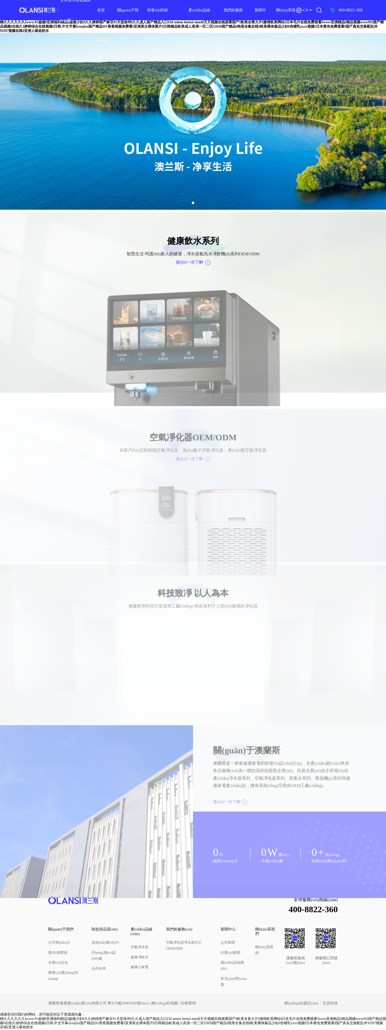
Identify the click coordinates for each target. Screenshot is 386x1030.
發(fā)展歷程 (57, 953)
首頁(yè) (101, 20)
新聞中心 (260, 20)
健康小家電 (139, 968)
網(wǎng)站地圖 (164, 1003)
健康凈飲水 (139, 958)
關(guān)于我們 (128, 20)
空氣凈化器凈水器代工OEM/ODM (184, 946)
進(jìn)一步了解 (193, 262)
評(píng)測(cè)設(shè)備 (104, 956)
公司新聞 (228, 943)
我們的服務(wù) (233, 20)
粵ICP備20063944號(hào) (128, 1003)
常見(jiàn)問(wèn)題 (234, 982)
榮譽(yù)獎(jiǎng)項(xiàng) (63, 976)
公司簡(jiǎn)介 (59, 943)
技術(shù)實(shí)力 (105, 943)
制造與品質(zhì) (105, 929)
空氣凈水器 (139, 947)
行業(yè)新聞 (230, 953)
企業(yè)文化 (58, 963)
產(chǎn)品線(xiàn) (199, 20)
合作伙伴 (99, 969)
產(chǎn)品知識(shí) (232, 966)
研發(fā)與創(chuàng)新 (157, 20)
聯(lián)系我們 (286, 20)
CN (302, 10)
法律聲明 (188, 1003)
